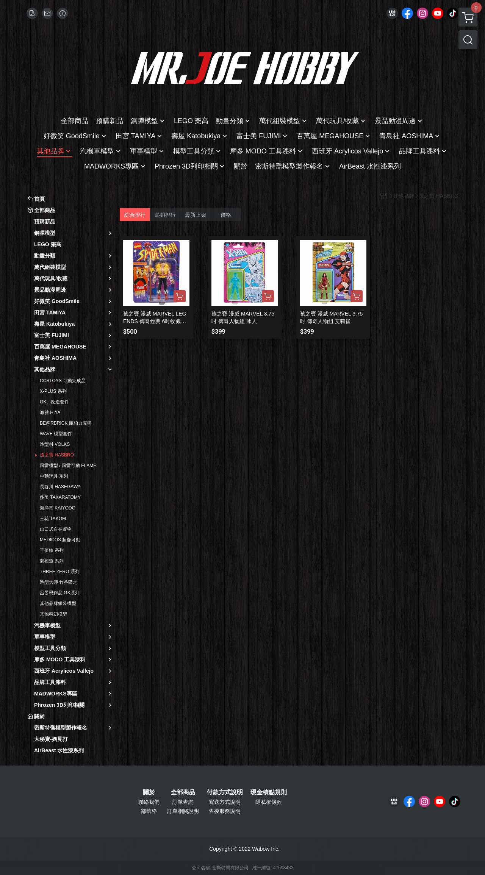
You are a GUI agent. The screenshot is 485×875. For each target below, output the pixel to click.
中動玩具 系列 (54, 476)
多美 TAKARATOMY (60, 497)
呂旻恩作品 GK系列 (60, 592)
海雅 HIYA (50, 412)
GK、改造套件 (54, 402)
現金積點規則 (268, 792)
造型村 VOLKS (55, 444)
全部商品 (183, 792)
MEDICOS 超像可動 (60, 539)
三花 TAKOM (53, 518)
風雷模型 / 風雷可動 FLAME (68, 465)
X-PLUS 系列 (53, 391)
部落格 (149, 811)
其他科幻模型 (53, 614)
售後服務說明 (225, 811)
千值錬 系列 (52, 550)
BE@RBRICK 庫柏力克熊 (66, 423)
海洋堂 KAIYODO (57, 508)
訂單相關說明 (183, 811)
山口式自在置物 (56, 529)
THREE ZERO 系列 (60, 571)
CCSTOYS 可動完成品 (63, 380)
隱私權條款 (268, 802)
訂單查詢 (183, 802)
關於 (149, 792)
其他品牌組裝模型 (58, 603)
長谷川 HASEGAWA (60, 486)
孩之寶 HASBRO (57, 455)
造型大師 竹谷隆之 (58, 582)
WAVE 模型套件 (56, 433)
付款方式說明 (225, 792)
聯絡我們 (149, 802)
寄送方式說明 (225, 802)
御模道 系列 (52, 561)
